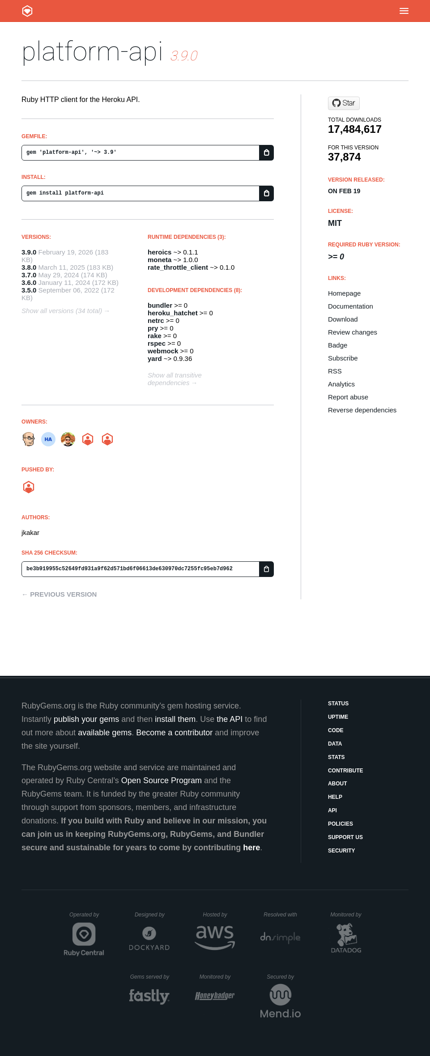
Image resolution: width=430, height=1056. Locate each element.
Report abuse (348, 397)
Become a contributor (174, 732)
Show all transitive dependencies (175, 378)
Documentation (350, 306)
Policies (340, 824)
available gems (105, 732)
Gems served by (150, 977)
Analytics (341, 384)
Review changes (352, 332)
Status (338, 703)
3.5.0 (28, 290)
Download (343, 319)
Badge (337, 345)
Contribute (345, 771)
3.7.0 (28, 275)
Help (335, 797)
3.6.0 (28, 282)
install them (175, 719)
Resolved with (282, 915)
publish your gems (86, 719)
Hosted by (219, 915)
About (337, 783)
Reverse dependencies (362, 410)
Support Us (345, 837)
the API (230, 719)
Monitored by (348, 915)
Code (336, 730)
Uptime (338, 717)
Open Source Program (161, 780)
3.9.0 (28, 252)
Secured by (283, 977)
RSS (335, 371)
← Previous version (59, 594)
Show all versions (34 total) (61, 310)
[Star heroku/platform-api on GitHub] (344, 103)
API (332, 810)
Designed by (152, 915)
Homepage (344, 293)
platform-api (92, 51)
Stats (336, 757)
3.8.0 (28, 267)
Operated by (86, 918)
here (251, 847)
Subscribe (343, 358)
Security (341, 851)
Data (335, 744)
